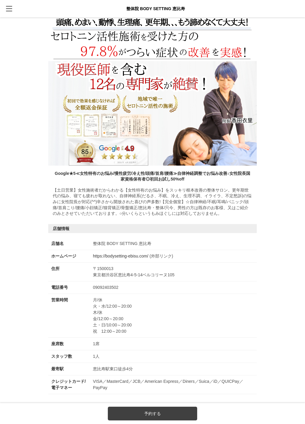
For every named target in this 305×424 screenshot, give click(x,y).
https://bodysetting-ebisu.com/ (120, 256)
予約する (152, 413)
